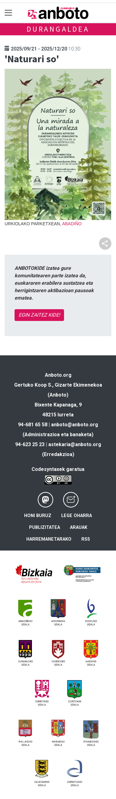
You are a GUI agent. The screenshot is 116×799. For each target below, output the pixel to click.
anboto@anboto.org (74, 425)
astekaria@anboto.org (74, 444)
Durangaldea (58, 29)
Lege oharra (76, 515)
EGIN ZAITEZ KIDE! (39, 315)
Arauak (78, 527)
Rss (85, 539)
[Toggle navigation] (8, 12)
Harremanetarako (48, 539)
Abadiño (72, 223)
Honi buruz (37, 515)
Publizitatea (44, 527)
